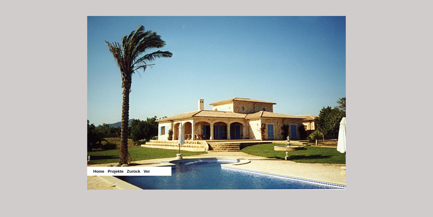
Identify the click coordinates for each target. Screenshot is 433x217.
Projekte (116, 171)
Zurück (133, 171)
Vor (146, 171)
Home (98, 171)
